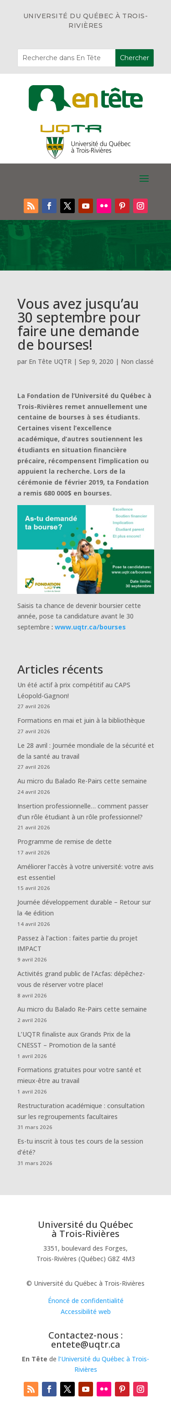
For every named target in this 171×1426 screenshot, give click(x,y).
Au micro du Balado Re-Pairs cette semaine (82, 781)
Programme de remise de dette (64, 841)
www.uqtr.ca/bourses (90, 627)
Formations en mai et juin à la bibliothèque (81, 720)
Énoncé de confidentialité (86, 1300)
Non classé (137, 361)
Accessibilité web (86, 1311)
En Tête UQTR (50, 361)
